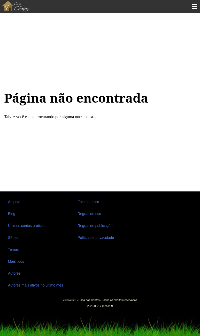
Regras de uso (89, 214)
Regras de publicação (95, 226)
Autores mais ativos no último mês (35, 285)
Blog (11, 214)
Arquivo (14, 202)
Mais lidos (16, 261)
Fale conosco (88, 202)
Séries (13, 237)
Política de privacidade (96, 237)
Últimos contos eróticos (26, 226)
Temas (13, 249)
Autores (14, 273)
